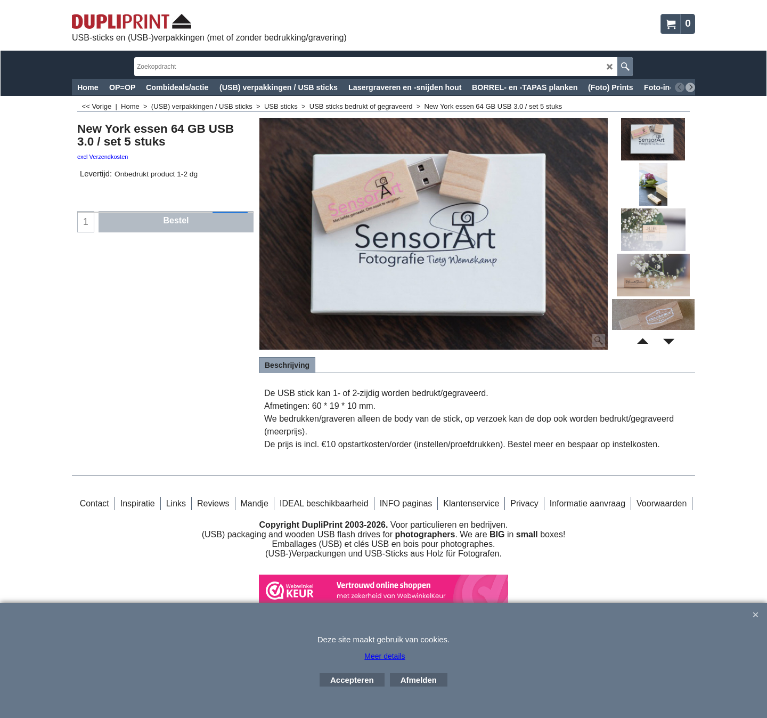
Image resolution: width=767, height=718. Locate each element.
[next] (690, 87)
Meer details (384, 656)
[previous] (679, 87)
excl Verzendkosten (102, 157)
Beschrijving (287, 365)
